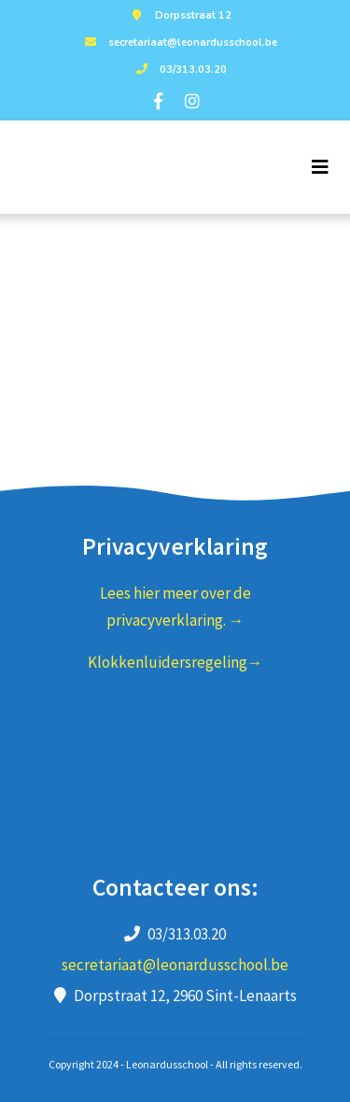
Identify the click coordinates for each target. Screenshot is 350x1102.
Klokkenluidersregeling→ (175, 662)
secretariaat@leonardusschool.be (178, 42)
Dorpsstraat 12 (179, 15)
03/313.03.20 (179, 70)
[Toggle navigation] (320, 167)
